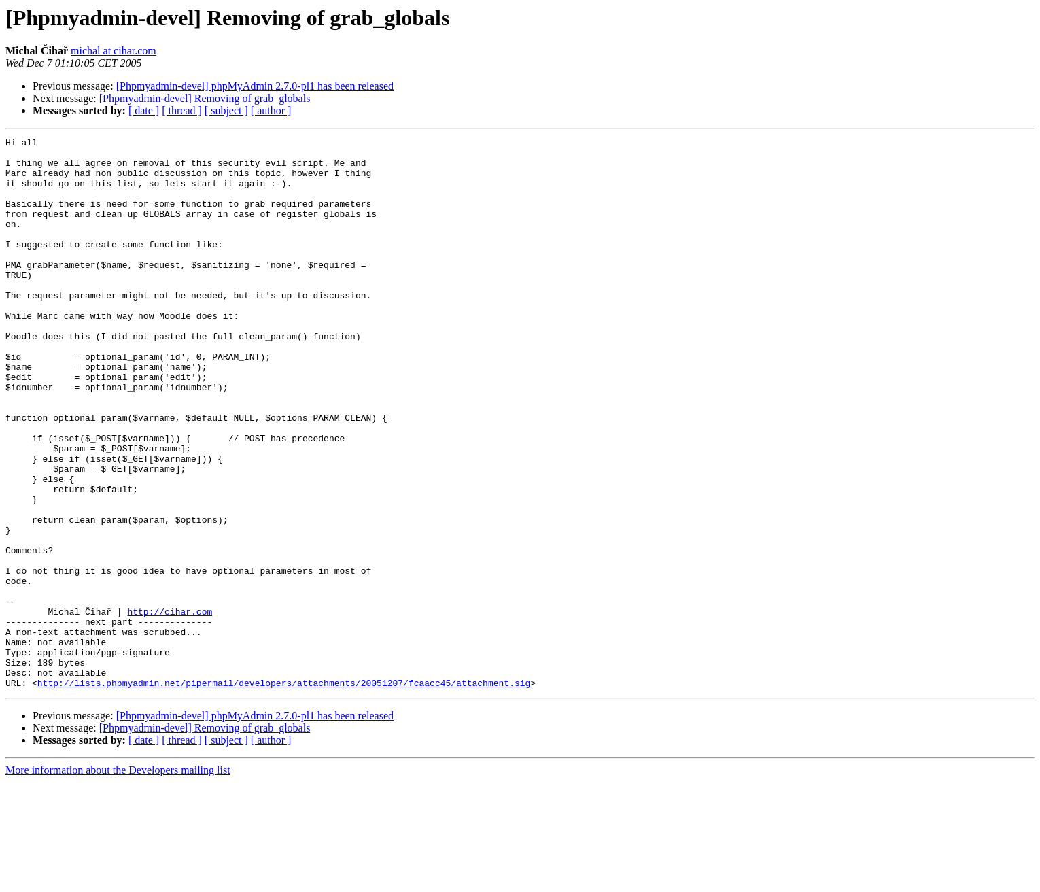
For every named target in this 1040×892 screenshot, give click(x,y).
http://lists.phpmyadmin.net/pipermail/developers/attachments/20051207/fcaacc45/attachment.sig (283, 793)
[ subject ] (226, 110)
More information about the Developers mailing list (117, 880)
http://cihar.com (169, 707)
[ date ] (143, 110)
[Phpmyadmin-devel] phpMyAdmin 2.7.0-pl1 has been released (255, 86)
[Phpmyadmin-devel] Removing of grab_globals (205, 98)
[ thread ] (182, 110)
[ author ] (271, 110)
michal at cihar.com (113, 50)
